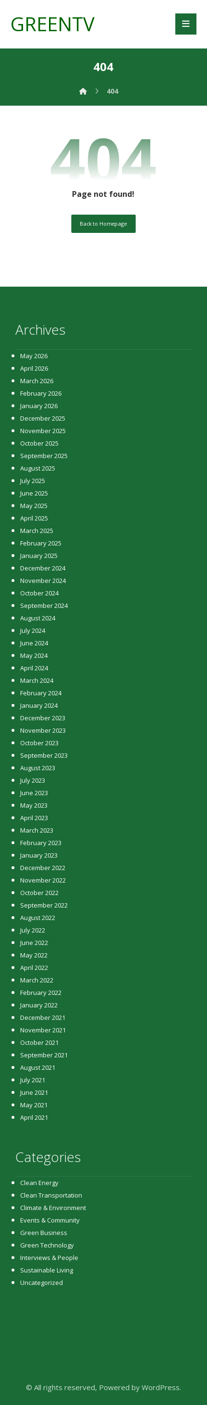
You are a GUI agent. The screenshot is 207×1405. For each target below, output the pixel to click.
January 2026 (39, 405)
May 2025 (34, 505)
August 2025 (37, 468)
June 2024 (34, 643)
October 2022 (39, 892)
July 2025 (32, 480)
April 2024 (34, 668)
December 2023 (42, 718)
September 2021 (44, 1055)
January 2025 (39, 555)
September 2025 (44, 455)
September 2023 (44, 755)
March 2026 (36, 380)
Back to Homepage (103, 223)
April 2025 (34, 518)
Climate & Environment (53, 1207)
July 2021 (32, 1080)
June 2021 (34, 1092)
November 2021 (43, 1030)
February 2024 (40, 693)
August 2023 (37, 767)
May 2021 (34, 1105)
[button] (185, 24)
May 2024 (34, 655)
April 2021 (34, 1117)
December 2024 (42, 568)
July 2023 (32, 780)
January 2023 (39, 855)
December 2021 (42, 1017)
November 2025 (43, 430)
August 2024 (37, 618)
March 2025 (36, 530)
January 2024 (39, 705)
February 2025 (40, 543)
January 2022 (39, 1005)
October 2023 (39, 743)
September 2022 (44, 905)
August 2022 (37, 917)
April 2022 (34, 967)
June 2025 (34, 493)
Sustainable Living (46, 1270)
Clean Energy (39, 1182)
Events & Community (50, 1220)
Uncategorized (41, 1282)
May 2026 (34, 355)
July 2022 (32, 930)
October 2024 (39, 593)
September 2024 (44, 605)
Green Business (43, 1232)
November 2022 (43, 880)
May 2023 (34, 805)
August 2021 (37, 1067)
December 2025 (42, 418)
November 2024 (43, 580)
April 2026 (34, 368)
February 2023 (40, 842)
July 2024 (32, 630)
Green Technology (47, 1245)
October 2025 (39, 443)
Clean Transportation (51, 1195)
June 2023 (34, 792)
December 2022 (42, 867)
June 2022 (34, 942)
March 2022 (36, 980)
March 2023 (36, 830)
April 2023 (34, 817)
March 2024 (36, 680)
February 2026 (40, 393)
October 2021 (39, 1042)
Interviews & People (49, 1257)
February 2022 (40, 992)
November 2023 (43, 730)
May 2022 (34, 955)
